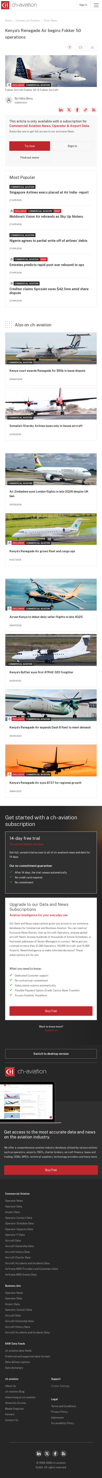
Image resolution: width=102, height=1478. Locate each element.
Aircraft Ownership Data (19, 1246)
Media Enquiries (14, 1408)
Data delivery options (17, 1362)
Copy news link (85, 110)
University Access (15, 1403)
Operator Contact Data (18, 1218)
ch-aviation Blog (14, 1391)
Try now (30, 146)
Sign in (83, 5)
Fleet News (50, 20)
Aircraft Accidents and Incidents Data (27, 1263)
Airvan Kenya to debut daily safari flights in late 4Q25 (46, 617)
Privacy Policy (59, 1411)
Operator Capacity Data (19, 1229)
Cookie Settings (60, 1386)
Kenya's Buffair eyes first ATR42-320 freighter (41, 672)
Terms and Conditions (63, 1406)
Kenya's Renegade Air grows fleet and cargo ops (42, 551)
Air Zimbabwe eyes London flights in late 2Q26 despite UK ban (48, 494)
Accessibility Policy (62, 1423)
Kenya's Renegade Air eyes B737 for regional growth (45, 782)
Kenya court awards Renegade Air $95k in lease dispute (47, 370)
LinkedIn (61, 110)
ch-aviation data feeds (18, 1350)
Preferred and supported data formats (27, 1356)
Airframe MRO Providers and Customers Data (31, 1269)
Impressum (57, 1417)
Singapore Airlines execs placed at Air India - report (49, 192)
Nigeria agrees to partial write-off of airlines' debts (48, 241)
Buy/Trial (51, 1011)
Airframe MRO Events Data (21, 1274)
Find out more (29, 157)
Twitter (47, 1454)
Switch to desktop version (51, 1053)
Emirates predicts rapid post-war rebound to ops (46, 265)
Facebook (77, 110)
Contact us (51, 1030)
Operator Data (13, 1206)
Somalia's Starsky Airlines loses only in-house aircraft (46, 426)
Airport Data (12, 1212)
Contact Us (11, 1420)
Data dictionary (14, 1367)
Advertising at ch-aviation (20, 1397)
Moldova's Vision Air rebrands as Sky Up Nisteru (46, 217)
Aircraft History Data (17, 1252)
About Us (10, 1386)
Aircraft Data (13, 1240)
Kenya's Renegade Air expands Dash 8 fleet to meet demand (49, 727)
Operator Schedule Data (19, 1223)
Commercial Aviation (28, 20)
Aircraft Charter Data (17, 1257)
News (8, 20)
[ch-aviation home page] (18, 5)
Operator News (14, 1200)
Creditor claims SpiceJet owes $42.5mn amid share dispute (49, 291)
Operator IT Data (15, 1234)
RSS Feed (94, 110)
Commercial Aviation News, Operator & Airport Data (49, 126)
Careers (9, 1414)
